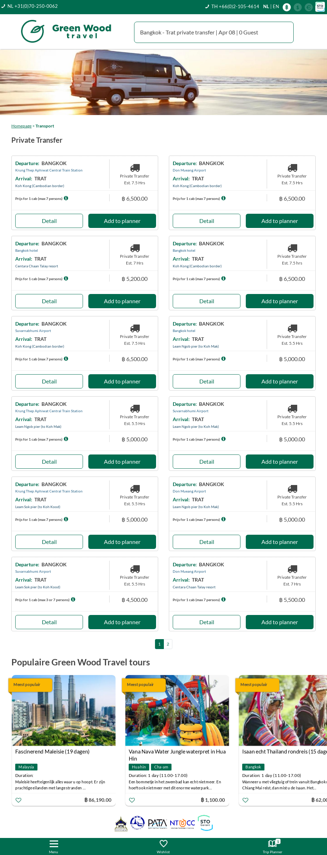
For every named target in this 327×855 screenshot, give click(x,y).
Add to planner (122, 220)
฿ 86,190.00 (97, 799)
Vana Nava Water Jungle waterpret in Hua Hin (177, 752)
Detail (49, 220)
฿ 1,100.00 (213, 799)
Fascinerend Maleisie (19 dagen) (52, 751)
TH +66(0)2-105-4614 (235, 6)
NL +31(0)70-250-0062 (32, 6)
